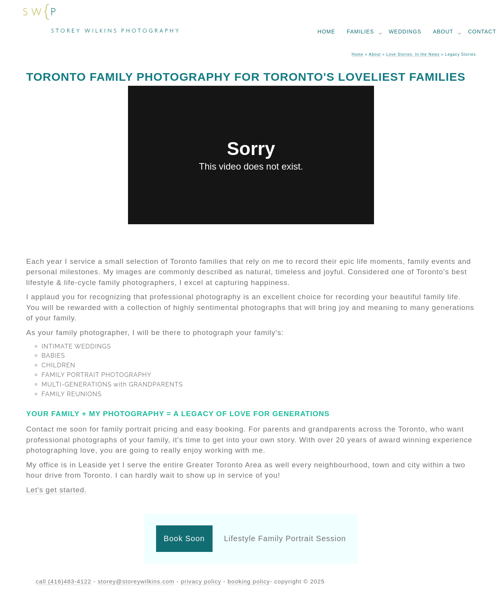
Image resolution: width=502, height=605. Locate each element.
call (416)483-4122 (63, 581)
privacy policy (201, 581)
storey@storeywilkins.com (136, 581)
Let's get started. (56, 490)
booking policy (249, 581)
